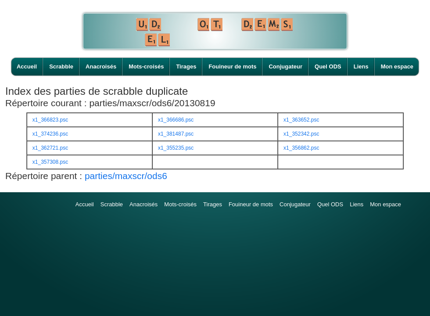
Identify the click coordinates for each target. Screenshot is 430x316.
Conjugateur (285, 66)
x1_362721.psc (50, 148)
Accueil (27, 66)
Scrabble (61, 66)
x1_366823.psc (50, 120)
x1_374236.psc (50, 134)
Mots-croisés (146, 66)
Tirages (186, 66)
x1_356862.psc (301, 148)
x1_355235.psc (176, 148)
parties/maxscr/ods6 (126, 176)
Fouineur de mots (232, 66)
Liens (361, 66)
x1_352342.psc (301, 134)
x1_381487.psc (176, 134)
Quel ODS (328, 66)
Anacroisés (101, 66)
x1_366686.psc (176, 120)
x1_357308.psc (50, 162)
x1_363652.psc (301, 120)
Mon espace (397, 66)
